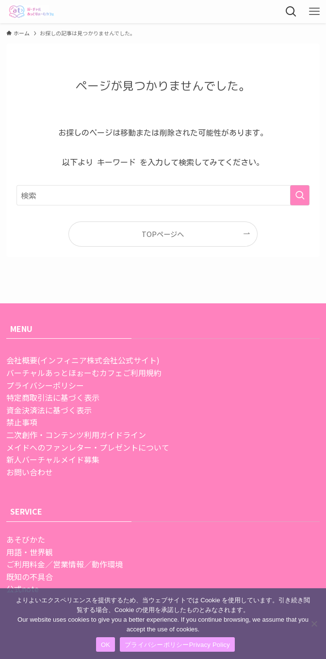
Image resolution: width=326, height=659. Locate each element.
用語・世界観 (29, 552)
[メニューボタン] (314, 11)
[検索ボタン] (291, 11)
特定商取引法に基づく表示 (52, 397)
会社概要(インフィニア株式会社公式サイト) (83, 360)
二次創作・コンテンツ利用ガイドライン (76, 434)
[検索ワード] (163, 195)
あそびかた (25, 539)
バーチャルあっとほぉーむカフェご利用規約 (84, 372)
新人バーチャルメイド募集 (52, 459)
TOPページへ (163, 234)
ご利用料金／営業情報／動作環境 (64, 564)
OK (105, 644)
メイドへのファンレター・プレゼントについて (87, 447)
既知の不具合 (29, 576)
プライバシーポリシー (45, 385)
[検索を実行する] (300, 195)
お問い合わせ (29, 472)
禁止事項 (21, 422)
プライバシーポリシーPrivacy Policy (177, 644)
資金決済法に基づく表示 (49, 410)
